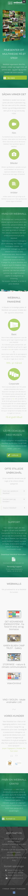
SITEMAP (12, 889)
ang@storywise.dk (17, 879)
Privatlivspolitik (21, 889)
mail (14, 789)
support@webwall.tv (17, 569)
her (10, 350)
